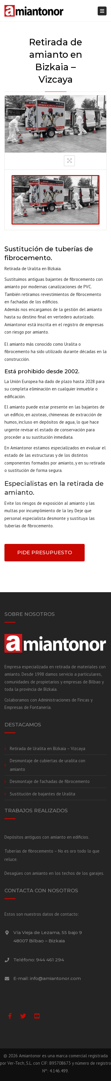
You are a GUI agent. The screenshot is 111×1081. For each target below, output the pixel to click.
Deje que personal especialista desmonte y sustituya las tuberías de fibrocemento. (49, 518)
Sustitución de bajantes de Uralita (42, 794)
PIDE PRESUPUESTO (44, 552)
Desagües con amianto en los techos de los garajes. (54, 873)
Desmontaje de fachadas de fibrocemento (50, 781)
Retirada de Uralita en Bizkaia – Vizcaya (47, 748)
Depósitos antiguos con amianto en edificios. (46, 837)
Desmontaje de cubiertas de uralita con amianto (47, 765)
